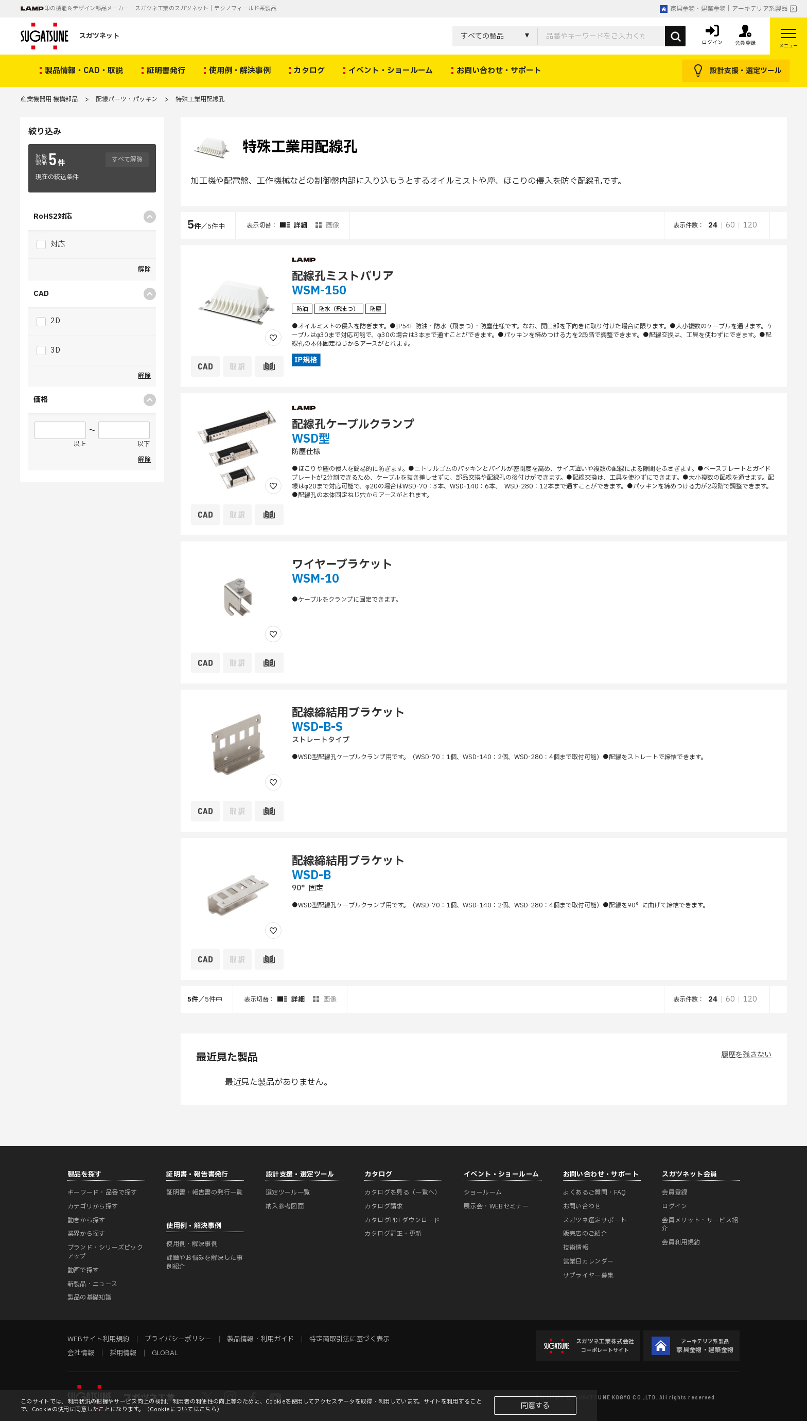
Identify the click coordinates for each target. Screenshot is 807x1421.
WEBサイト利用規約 (98, 1339)
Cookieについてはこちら (183, 1409)
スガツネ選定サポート (595, 1220)
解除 (144, 269)
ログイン (674, 1206)
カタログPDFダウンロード (402, 1220)
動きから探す (86, 1220)
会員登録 (674, 1192)
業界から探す (86, 1233)
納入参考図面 (285, 1206)
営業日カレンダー (588, 1261)
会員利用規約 (681, 1242)
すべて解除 (127, 159)
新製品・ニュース (92, 1284)
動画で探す (83, 1270)
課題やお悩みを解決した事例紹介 (204, 1262)
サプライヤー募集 (588, 1275)
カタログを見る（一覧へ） (402, 1192)
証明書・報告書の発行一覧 (204, 1192)
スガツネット (70, 36)
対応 (51, 244)
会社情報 (80, 1353)
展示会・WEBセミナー (496, 1206)
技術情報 (575, 1247)
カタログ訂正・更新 (393, 1233)
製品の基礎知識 (89, 1297)
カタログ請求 (383, 1206)
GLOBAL (165, 1353)
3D (48, 350)
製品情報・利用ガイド (260, 1339)
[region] (484, 612)
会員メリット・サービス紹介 (700, 1225)
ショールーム (483, 1192)
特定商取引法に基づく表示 (349, 1339)
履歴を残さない (746, 1054)
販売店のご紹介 (585, 1233)
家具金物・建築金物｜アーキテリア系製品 (723, 8)
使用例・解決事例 (191, 1244)
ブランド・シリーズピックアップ (105, 1252)
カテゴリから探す (92, 1206)
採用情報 (123, 1353)
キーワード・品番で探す (102, 1192)
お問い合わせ (582, 1206)
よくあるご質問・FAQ (594, 1192)
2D (48, 320)
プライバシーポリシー (178, 1339)
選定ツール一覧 (288, 1192)
